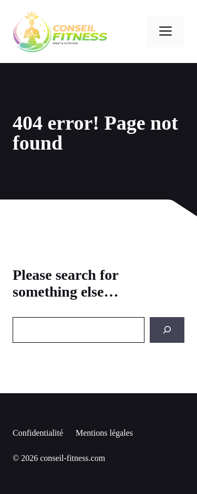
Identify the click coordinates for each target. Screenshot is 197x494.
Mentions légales (104, 432)
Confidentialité (38, 432)
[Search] (167, 330)
